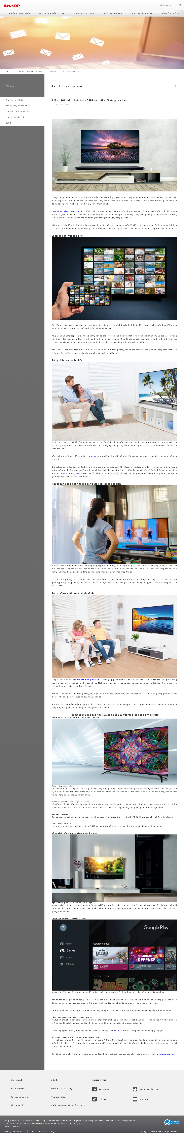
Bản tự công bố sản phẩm (18, 106)
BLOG (8, 123)
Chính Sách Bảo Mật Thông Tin (67, 1105)
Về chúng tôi (17, 1105)
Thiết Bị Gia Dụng (84, 13)
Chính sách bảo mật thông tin (43, 1131)
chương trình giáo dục (88, 679)
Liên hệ (55, 1080)
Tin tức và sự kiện (26, 72)
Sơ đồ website (18, 1088)
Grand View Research (68, 211)
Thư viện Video (59, 1097)
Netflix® (118, 1030)
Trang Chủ (11, 72)
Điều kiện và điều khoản (15, 1131)
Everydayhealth (74, 473)
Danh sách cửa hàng (61, 1088)
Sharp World (17, 1080)
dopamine (93, 456)
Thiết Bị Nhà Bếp (112, 13)
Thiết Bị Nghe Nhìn (20, 13)
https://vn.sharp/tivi (164, 1054)
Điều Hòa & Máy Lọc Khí (52, 13)
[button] (182, 13)
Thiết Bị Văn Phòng (142, 13)
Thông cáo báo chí (15, 117)
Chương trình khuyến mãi (18, 111)
